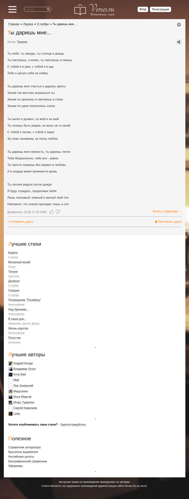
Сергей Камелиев (25, 408)
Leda (16, 413)
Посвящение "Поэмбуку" (24, 300)
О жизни (13, 257)
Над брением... (18, 309)
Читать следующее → (167, 211)
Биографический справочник (27, 461)
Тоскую (13, 271)
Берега (13, 252)
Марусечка (20, 391)
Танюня (22, 41)
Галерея (13, 290)
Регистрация (160, 9)
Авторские (14, 342)
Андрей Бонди (23, 363)
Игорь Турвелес (23, 402)
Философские (16, 304)
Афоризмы (15, 465)
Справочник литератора (24, 447)
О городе (13, 295)
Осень (12, 266)
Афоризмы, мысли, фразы (24, 323)
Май (16, 380)
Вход (143, 9)
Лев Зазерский (23, 385)
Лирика (28, 24)
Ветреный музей (19, 262)
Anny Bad (19, 374)
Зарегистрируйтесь (73, 424)
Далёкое (14, 281)
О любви (13, 285)
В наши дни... (17, 318)
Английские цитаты (21, 456)
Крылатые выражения (23, 451)
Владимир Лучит (24, 368)
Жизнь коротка (18, 328)
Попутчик (14, 337)
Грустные (13, 276)
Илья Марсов (22, 396)
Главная (13, 24)
